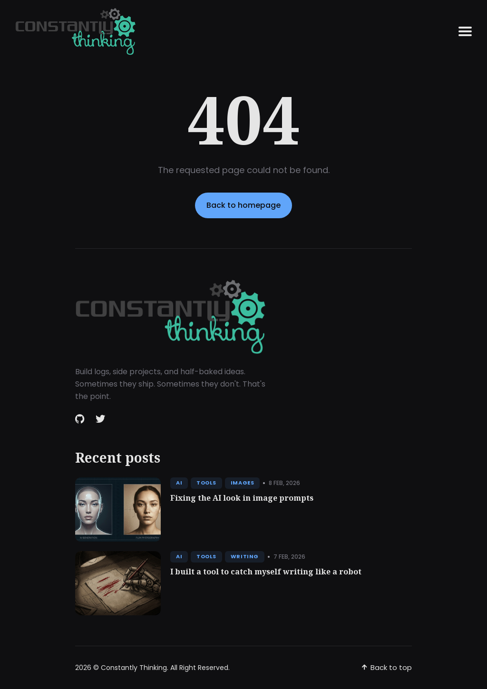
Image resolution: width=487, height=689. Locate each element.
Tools (206, 482)
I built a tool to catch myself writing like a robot (265, 571)
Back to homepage (243, 205)
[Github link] (80, 419)
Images (242, 482)
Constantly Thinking (134, 667)
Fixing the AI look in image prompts (241, 498)
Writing (245, 556)
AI (179, 482)
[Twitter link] (100, 419)
